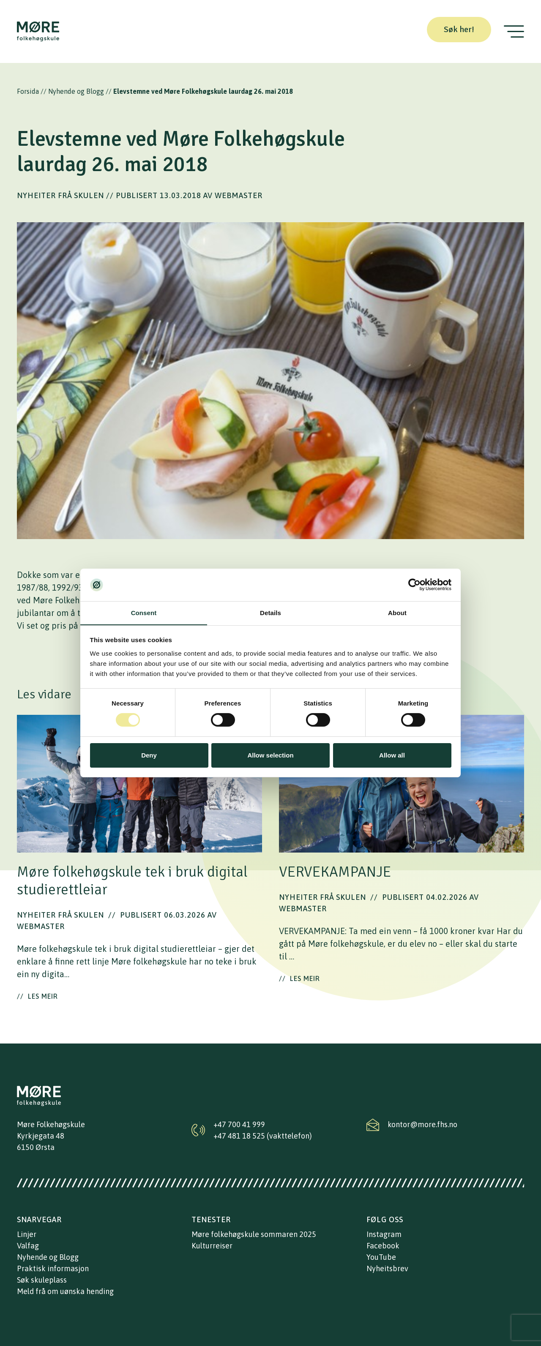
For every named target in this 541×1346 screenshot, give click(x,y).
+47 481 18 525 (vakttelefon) (262, 1135)
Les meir (37, 996)
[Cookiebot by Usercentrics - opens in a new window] (414, 584)
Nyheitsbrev (387, 1268)
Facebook (382, 1245)
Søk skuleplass (42, 1279)
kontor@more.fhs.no (422, 1124)
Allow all (392, 755)
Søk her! (459, 29)
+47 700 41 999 (239, 1124)
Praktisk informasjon (53, 1268)
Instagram (384, 1234)
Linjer (26, 1234)
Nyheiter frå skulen (60, 195)
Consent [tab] (144, 612)
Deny (149, 755)
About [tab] (397, 612)
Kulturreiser (211, 1245)
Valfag (28, 1245)
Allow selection (270, 755)
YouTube (381, 1257)
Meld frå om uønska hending (65, 1291)
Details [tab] (270, 612)
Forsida (28, 91)
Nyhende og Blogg (76, 91)
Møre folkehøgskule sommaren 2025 (253, 1234)
